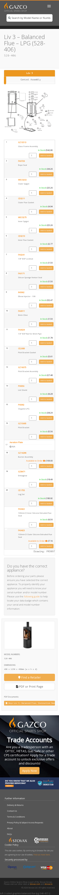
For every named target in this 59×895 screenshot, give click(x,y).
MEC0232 (22, 179)
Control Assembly (30, 79)
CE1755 (21, 490)
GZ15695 (22, 423)
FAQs (9, 834)
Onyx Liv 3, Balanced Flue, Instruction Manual (30, 703)
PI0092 (21, 404)
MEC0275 (22, 217)
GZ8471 (21, 471)
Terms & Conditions (16, 816)
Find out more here (42, 854)
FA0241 (21, 254)
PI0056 (21, 386)
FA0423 (21, 530)
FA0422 (21, 509)
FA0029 (21, 329)
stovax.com (35, 884)
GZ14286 (22, 453)
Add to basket (46, 155)
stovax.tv (48, 884)
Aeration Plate (16, 442)
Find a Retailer (29, 677)
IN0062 (21, 292)
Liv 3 (29, 73)
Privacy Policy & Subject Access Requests (25, 822)
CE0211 (21, 198)
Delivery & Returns (15, 805)
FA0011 (21, 311)
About (10, 828)
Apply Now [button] (29, 771)
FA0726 (21, 161)
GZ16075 (22, 367)
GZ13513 (22, 142)
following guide (32, 596)
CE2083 (21, 348)
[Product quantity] (33, 155)
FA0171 (21, 273)
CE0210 (21, 236)
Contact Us (12, 811)
